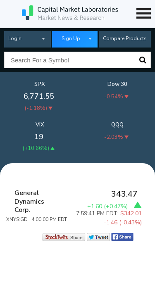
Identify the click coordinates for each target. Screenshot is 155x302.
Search (142, 60)
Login (14, 38)
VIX (40, 124)
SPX (39, 84)
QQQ (117, 124)
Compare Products (125, 38)
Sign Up (71, 38)
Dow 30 (117, 84)
